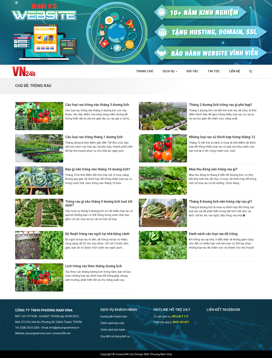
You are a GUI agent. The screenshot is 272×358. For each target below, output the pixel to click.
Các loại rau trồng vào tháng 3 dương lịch (97, 105)
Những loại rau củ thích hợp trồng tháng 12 (222, 137)
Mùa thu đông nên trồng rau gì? (213, 169)
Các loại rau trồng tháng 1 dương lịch (94, 137)
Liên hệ (234, 71)
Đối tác (192, 71)
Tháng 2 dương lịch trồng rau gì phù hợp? (220, 105)
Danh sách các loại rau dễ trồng (213, 234)
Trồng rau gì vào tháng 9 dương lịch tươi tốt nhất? (98, 203)
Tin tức (214, 71)
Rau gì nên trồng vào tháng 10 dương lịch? (97, 169)
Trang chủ (144, 71)
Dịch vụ (170, 71)
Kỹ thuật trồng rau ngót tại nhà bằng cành (97, 234)
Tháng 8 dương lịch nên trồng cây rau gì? (220, 201)
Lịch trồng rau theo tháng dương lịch (93, 266)
